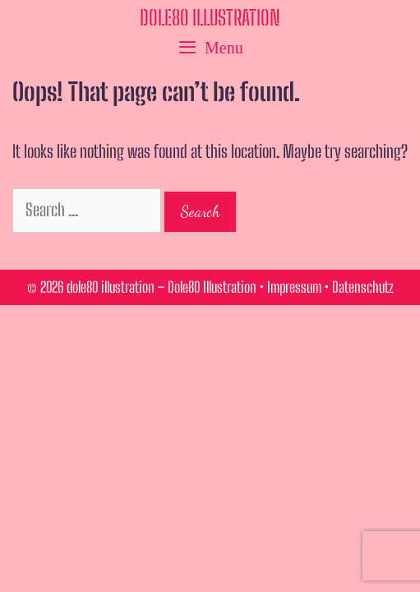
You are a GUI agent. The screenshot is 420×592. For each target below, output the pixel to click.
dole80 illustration (210, 17)
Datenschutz (363, 287)
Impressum (294, 287)
